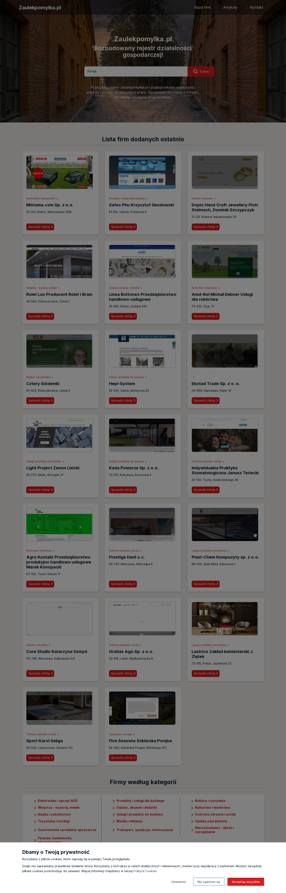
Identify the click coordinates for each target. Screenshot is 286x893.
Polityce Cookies (145, 871)
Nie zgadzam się (208, 881)
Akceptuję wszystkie (246, 881)
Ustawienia (178, 881)
